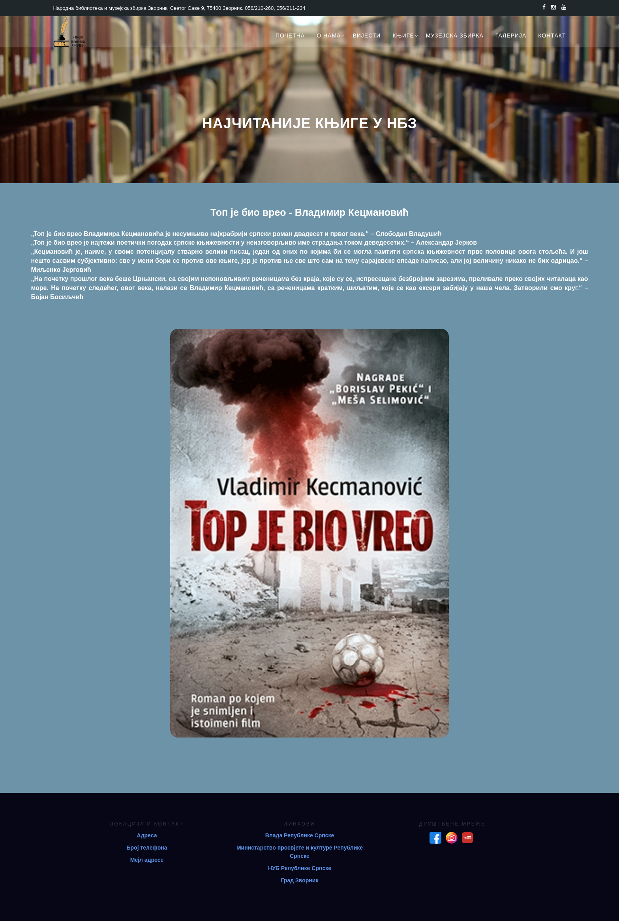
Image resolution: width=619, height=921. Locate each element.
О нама (329, 35)
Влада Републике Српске (299, 835)
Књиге (403, 35)
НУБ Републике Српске (299, 868)
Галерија (511, 35)
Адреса (147, 835)
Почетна (290, 35)
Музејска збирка (455, 35)
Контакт (552, 35)
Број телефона (147, 847)
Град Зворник (300, 880)
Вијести (367, 35)
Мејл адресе (147, 860)
